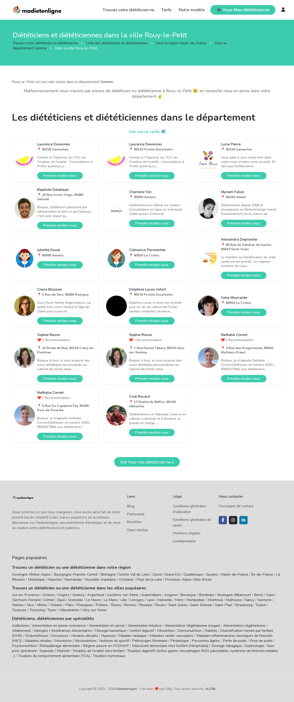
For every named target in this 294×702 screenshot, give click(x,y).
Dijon (61, 599)
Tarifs (166, 10)
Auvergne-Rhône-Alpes (31, 574)
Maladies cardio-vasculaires (171, 635)
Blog (130, 506)
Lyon (150, 599)
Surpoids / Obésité (55, 650)
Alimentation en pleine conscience (59, 625)
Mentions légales (187, 533)
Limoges (137, 599)
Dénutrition (166, 630)
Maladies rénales (38, 640)
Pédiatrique (179, 640)
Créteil (48, 599)
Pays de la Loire (149, 579)
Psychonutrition (24, 645)
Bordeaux (206, 594)
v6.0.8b (210, 689)
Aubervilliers (151, 594)
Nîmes (42, 605)
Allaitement (21, 630)
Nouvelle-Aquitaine (100, 579)
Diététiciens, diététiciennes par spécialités (53, 618)
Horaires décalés (84, 635)
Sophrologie (254, 645)
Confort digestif (141, 630)
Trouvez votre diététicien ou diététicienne (46, 42)
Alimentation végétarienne (244, 625)
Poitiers (102, 605)
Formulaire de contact (236, 506)
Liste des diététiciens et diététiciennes (117, 42)
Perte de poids (235, 640)
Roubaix (145, 605)
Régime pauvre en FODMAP (106, 645)
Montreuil (215, 599)
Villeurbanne (69, 610)
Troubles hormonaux (109, 655)
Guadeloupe (193, 574)
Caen (270, 594)
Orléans (56, 605)
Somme (107, 81)
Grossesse (59, 635)
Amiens (48, 594)
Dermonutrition (190, 630)
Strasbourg (243, 605)
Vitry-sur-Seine (94, 610)
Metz (179, 599)
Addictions (20, 625)
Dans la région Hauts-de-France (181, 42)
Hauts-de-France (234, 574)
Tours (52, 610)
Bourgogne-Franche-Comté (76, 574)
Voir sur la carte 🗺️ (147, 131)
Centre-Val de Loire (134, 574)
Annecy (78, 594)
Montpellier (195, 599)
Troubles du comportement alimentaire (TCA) (54, 655)
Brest (258, 594)
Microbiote (64, 640)
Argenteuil (95, 594)
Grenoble (75, 599)
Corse (157, 574)
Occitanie (126, 579)
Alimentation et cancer (107, 625)
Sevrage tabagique (227, 645)
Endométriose (36, 635)
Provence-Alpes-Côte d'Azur (188, 579)
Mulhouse (233, 599)
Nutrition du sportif (114, 640)
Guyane (212, 574)
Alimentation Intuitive (145, 625)
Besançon (188, 594)
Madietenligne (126, 689)
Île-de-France (262, 574)
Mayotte (54, 579)
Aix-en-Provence (26, 594)
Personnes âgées (206, 640)
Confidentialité (184, 541)
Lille (123, 599)
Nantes (18, 605)
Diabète (210, 630)
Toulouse (19, 610)
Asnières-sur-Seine (122, 594)
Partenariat (135, 514)
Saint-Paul (223, 605)
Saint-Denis (177, 605)
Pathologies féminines (149, 640)
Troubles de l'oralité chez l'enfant (98, 650)
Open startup (137, 530)
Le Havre (93, 599)
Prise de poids (261, 640)
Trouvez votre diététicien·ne (128, 10)
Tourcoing (37, 610)
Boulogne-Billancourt (234, 594)
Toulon (260, 605)
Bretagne (108, 574)
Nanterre (264, 599)
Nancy (249, 599)
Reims (116, 605)
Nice (30, 605)
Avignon (170, 594)
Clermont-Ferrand (26, 599)
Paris (69, 605)
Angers (63, 594)
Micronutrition (85, 640)
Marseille (164, 599)
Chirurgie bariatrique (110, 630)
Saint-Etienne (201, 605)
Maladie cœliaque (133, 635)
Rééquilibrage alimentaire (60, 645)
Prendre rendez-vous (60, 175)
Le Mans (110, 599)
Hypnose (108, 635)
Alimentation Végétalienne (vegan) (192, 625)
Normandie (73, 579)
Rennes (130, 605)
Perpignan (84, 605)
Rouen (160, 605)
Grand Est (173, 574)
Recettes (134, 521)
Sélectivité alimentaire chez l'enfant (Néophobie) (170, 645)
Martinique (36, 579)
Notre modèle (191, 10)
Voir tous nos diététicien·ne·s (147, 462)
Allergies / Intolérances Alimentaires (63, 630)
